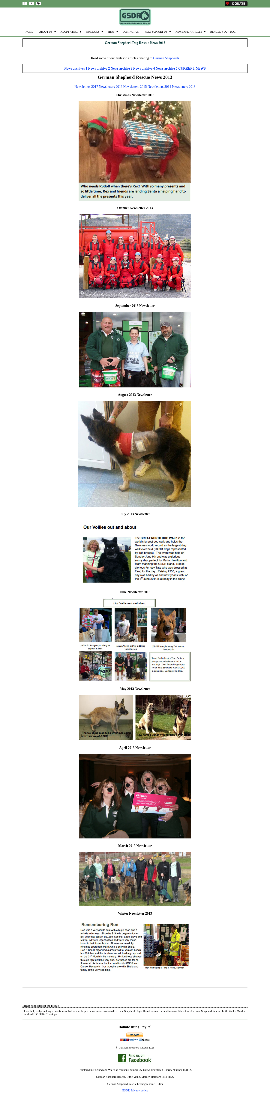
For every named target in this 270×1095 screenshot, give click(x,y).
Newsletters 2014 (159, 87)
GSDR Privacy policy (135, 1090)
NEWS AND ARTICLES (189, 31)
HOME (29, 31)
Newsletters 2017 (86, 87)
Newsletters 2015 (135, 87)
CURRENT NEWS (192, 68)
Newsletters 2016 (110, 87)
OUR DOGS (92, 31)
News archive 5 (167, 68)
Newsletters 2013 (183, 87)
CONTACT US (131, 31)
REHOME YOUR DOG (223, 31)
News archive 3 (121, 68)
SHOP (111, 31)
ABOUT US (45, 31)
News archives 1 (75, 68)
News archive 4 (144, 68)
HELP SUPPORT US (156, 31)
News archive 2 (99, 68)
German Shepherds (166, 58)
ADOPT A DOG (69, 31)
